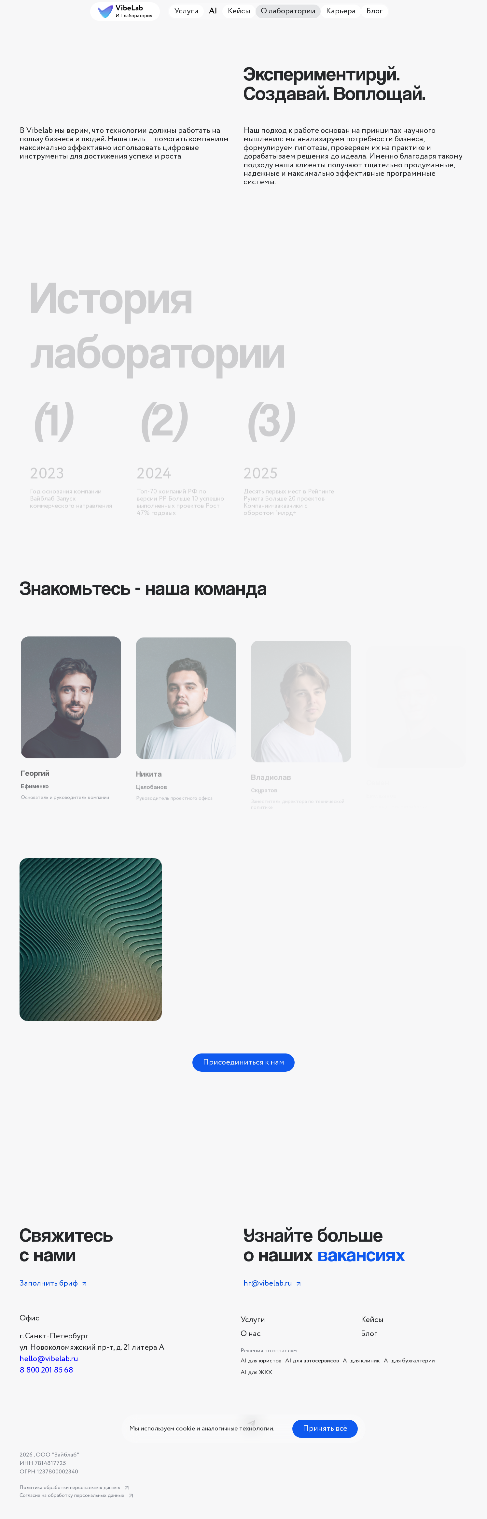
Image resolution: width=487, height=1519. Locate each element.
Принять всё (325, 1428)
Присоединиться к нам (243, 1062)
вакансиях (361, 1254)
